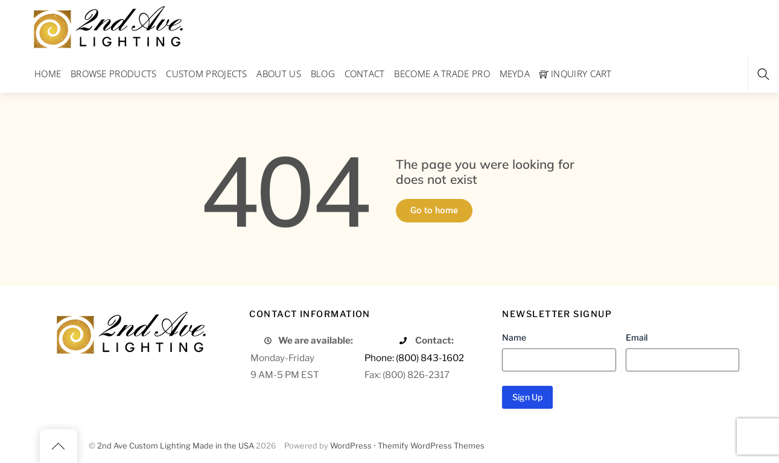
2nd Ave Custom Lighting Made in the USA (175, 445)
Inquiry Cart (575, 74)
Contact (365, 74)
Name (514, 337)
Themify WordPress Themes (431, 445)
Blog (323, 74)
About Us (278, 74)
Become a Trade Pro (441, 74)
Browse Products (114, 74)
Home (47, 74)
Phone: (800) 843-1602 (414, 358)
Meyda (515, 74)
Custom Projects (206, 74)
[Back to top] (58, 446)
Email (636, 337)
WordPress (351, 445)
